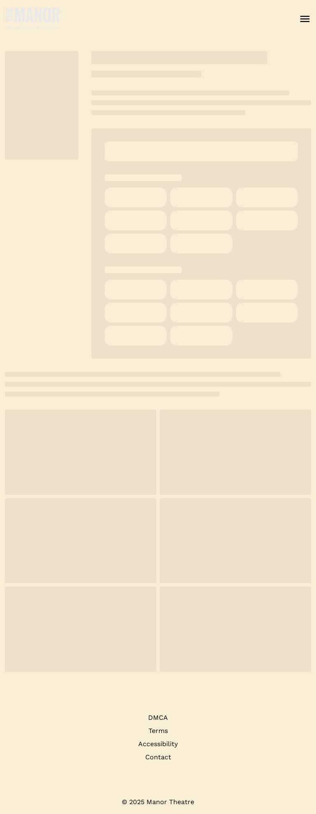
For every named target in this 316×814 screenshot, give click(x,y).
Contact (158, 757)
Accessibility (158, 744)
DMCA (158, 717)
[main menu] (305, 19)
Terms (158, 731)
